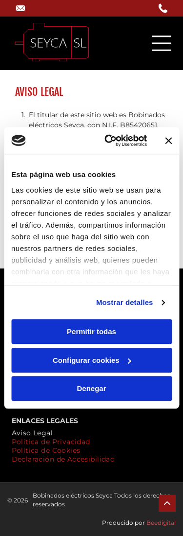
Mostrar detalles (124, 302)
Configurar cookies (92, 360)
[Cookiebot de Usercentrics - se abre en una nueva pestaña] (109, 140)
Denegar (91, 389)
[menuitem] (32, 433)
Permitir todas (91, 332)
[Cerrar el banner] (168, 140)
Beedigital (161, 522)
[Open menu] (161, 43)
